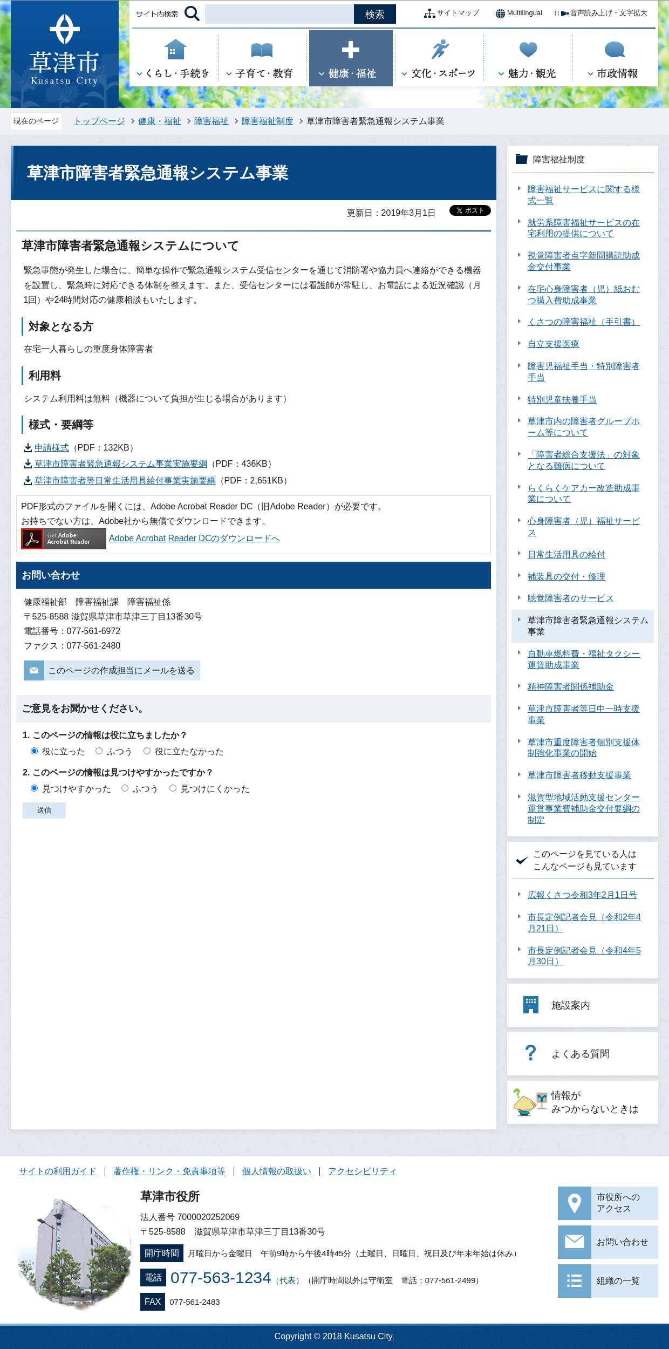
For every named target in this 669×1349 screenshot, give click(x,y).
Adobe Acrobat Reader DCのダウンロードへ (150, 538)
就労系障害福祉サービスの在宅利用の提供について (584, 228)
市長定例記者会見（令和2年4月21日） (584, 922)
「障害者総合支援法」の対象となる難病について (584, 460)
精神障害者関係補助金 (571, 686)
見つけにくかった (215, 788)
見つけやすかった (76, 788)
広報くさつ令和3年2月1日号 (582, 895)
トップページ (99, 121)
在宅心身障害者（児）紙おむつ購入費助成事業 (584, 294)
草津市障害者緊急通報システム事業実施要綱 (121, 463)
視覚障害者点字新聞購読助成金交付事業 (584, 261)
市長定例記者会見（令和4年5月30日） (584, 956)
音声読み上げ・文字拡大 (600, 13)
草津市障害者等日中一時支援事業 (584, 714)
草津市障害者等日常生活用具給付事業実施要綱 (125, 480)
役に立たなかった (189, 751)
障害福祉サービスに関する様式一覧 (584, 195)
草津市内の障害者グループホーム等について (584, 427)
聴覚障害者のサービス (571, 598)
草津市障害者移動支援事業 (579, 775)
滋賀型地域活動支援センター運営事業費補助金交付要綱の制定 (584, 809)
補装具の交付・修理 (566, 576)
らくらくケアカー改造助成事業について (584, 493)
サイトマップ (449, 13)
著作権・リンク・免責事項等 (169, 1171)
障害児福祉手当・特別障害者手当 (584, 372)
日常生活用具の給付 (566, 554)
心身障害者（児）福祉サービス (584, 526)
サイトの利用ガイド (58, 1171)
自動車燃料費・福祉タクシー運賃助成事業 (584, 659)
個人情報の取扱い (276, 1171)
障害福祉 (211, 121)
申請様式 (52, 447)
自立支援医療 (553, 344)
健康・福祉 (159, 121)
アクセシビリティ (362, 1171)
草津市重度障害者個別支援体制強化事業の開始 (584, 748)
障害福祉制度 (267, 121)
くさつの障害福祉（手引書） (584, 321)
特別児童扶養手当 (562, 399)
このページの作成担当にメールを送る (121, 670)
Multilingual (516, 13)
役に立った (63, 751)
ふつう (120, 751)
